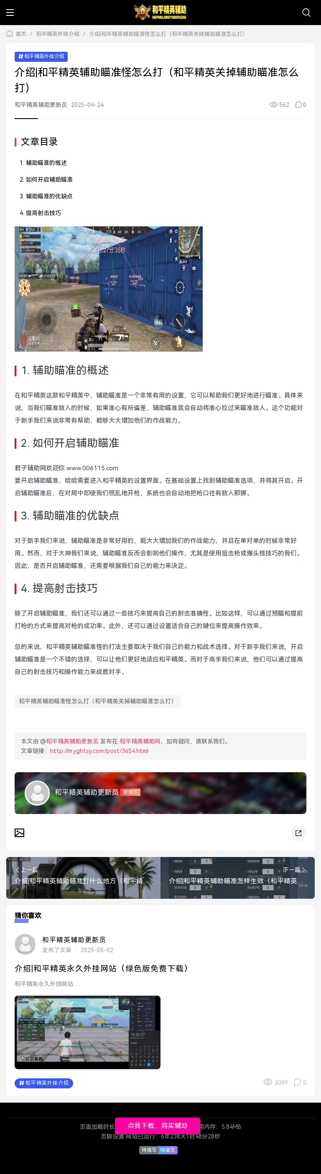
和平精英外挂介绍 (57, 34)
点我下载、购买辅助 (157, 1126)
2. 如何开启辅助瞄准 (46, 179)
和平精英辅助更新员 (41, 104)
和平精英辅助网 (140, 741)
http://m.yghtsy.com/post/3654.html (99, 751)
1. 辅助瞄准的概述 (43, 163)
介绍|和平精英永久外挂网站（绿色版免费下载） (103, 969)
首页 (20, 34)
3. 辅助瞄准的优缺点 (46, 196)
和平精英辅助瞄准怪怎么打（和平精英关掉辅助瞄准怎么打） (98, 701)
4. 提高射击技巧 (40, 213)
